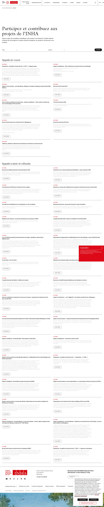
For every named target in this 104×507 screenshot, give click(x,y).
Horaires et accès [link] (24, 486)
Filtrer (98, 49)
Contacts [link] (70, 486)
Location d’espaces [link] (37, 486)
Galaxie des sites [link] (10, 486)
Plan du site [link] (27, 490)
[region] (52, 8)
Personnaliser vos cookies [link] (87, 503)
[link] (4, 2)
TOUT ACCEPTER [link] (82, 499)
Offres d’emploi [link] (60, 486)
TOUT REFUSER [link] (94, 499)
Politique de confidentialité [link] (18, 490)
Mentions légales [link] (8, 490)
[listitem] (25, 2)
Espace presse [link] (49, 486)
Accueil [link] (4, 7)
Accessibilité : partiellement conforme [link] (39, 490)
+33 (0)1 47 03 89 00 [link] (41, 476)
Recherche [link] (9, 7)
